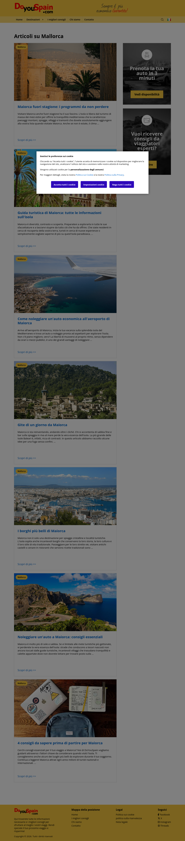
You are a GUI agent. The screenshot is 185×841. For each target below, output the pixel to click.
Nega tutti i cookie (121, 184)
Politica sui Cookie (84, 174)
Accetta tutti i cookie (64, 184)
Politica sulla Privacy (114, 174)
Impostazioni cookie (93, 184)
